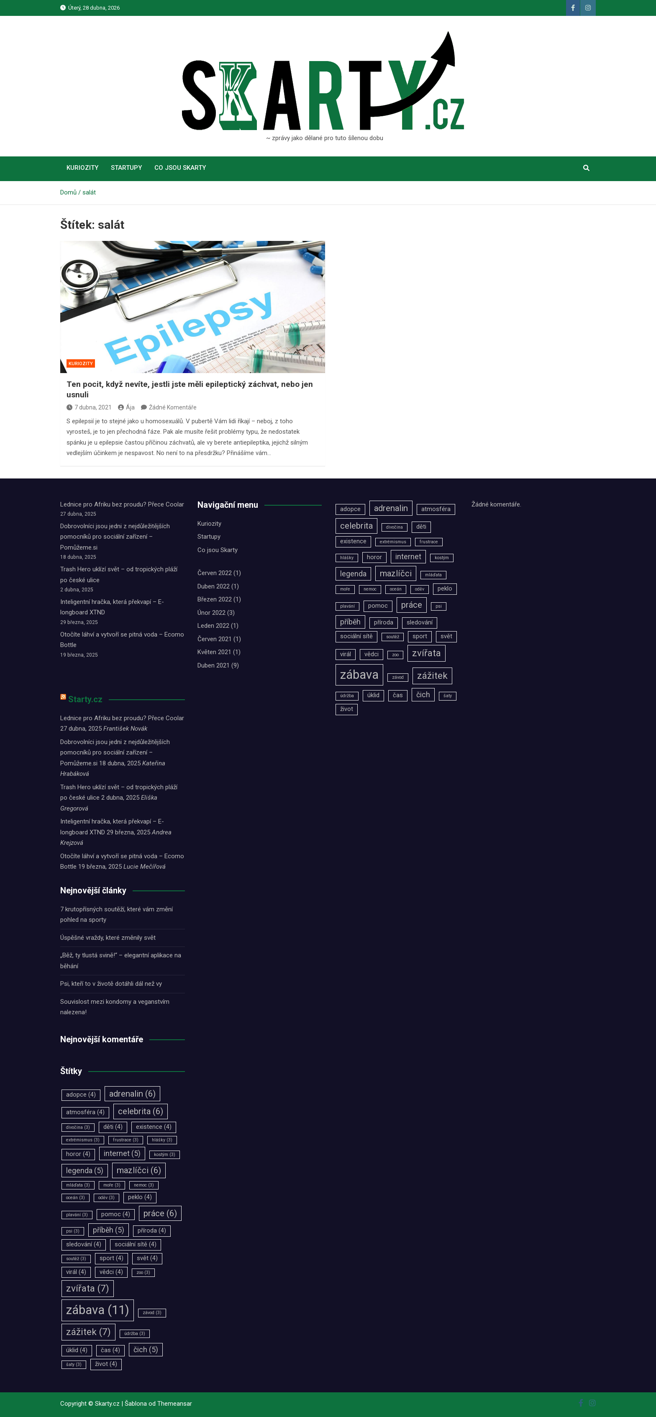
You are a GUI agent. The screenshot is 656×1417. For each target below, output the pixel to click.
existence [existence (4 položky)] (154, 1127)
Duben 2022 (213, 586)
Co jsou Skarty (180, 167)
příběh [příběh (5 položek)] (108, 1230)
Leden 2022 (213, 625)
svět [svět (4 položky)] (147, 1258)
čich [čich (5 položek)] (145, 1349)
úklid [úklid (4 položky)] (76, 1350)
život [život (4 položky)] (106, 1364)
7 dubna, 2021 (89, 407)
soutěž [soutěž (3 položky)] (76, 1258)
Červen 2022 (214, 573)
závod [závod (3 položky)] (152, 1312)
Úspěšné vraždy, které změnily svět (108, 937)
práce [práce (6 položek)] (160, 1213)
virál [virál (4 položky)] (76, 1272)
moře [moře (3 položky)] (111, 1185)
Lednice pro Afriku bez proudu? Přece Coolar (122, 504)
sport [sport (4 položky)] (111, 1258)
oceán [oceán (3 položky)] (75, 1197)
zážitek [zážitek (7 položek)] (88, 1331)
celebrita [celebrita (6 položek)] (140, 1111)
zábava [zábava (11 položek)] (97, 1310)
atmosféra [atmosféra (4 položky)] (85, 1112)
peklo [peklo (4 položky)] (140, 1197)
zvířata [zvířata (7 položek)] (87, 1288)
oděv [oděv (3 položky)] (106, 1197)
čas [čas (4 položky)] (110, 1350)
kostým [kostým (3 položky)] (164, 1154)
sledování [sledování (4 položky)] (83, 1244)
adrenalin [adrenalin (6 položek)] (132, 1094)
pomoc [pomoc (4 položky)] (115, 1214)
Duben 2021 (213, 665)
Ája (126, 407)
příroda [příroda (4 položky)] (152, 1230)
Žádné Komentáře (173, 407)
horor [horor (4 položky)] (78, 1154)
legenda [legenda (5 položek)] (84, 1170)
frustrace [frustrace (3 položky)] (125, 1140)
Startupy (126, 167)
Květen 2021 (214, 652)
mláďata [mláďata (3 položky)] (78, 1185)
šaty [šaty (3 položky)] (74, 1364)
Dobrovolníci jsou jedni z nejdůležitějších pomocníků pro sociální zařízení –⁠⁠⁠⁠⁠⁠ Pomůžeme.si (115, 536)
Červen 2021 (214, 639)
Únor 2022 (211, 612)
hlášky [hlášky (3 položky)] (162, 1140)
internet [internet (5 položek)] (122, 1153)
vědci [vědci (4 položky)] (111, 1272)
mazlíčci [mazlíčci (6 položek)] (139, 1170)
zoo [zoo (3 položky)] (143, 1272)
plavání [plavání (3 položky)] (77, 1214)
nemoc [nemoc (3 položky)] (144, 1185)
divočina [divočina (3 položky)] (78, 1127)
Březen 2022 (214, 599)
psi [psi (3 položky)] (72, 1231)
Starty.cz (85, 699)
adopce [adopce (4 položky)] (81, 1094)
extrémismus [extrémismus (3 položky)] (83, 1140)
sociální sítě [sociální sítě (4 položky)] (135, 1244)
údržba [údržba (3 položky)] (134, 1333)
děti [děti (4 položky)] (113, 1127)
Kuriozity (82, 167)
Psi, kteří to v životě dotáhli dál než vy (111, 983)
